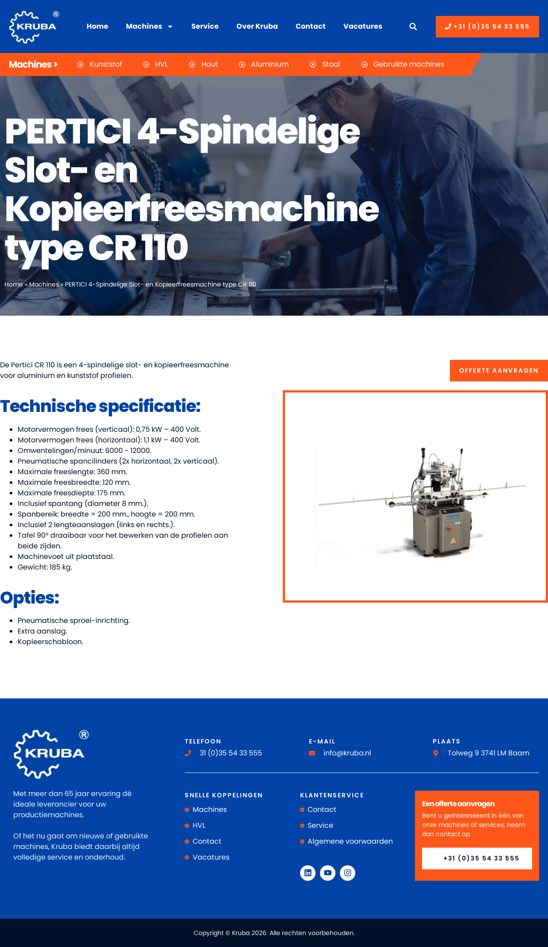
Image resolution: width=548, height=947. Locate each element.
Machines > (33, 64)
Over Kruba (257, 26)
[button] (413, 26)
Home (97, 26)
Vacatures (362, 26)
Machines (150, 26)
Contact (311, 26)
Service (205, 26)
